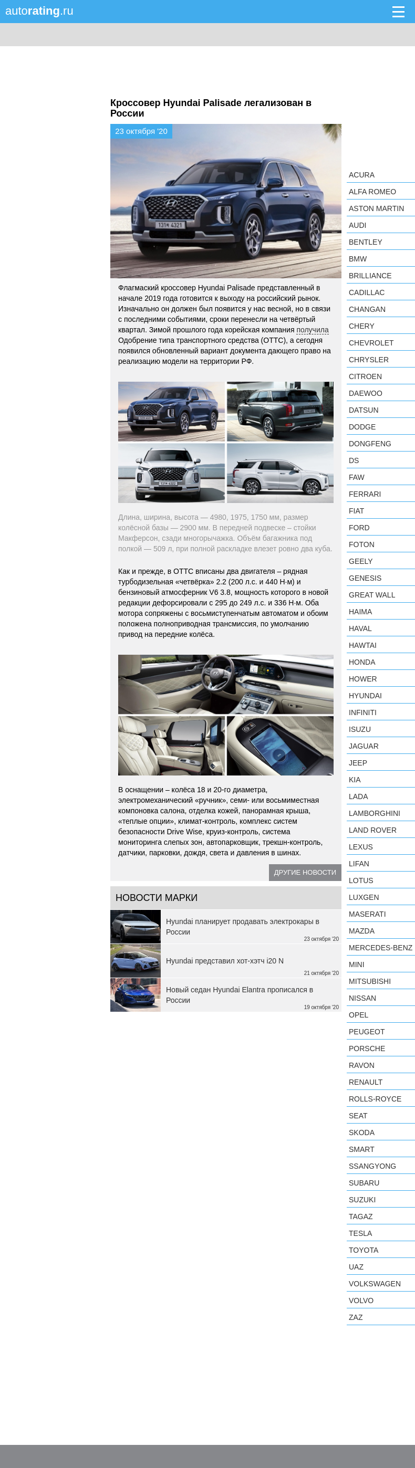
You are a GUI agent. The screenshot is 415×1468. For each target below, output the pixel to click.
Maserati (367, 914)
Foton (362, 544)
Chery (362, 326)
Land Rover (373, 830)
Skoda (362, 1132)
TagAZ (361, 1216)
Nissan (362, 998)
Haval (360, 628)
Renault (365, 1082)
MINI (357, 964)
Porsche (367, 1048)
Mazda (362, 931)
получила (312, 330)
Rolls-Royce (375, 1099)
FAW (357, 477)
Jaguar (364, 746)
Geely (361, 561)
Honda (362, 662)
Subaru (364, 1183)
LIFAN (359, 863)
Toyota (363, 1250)
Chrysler (369, 359)
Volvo (361, 1300)
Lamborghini (374, 813)
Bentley (365, 242)
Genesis (365, 578)
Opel (358, 1015)
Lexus (361, 847)
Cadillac (367, 292)
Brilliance (370, 275)
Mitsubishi (370, 981)
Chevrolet (371, 343)
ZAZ (355, 1317)
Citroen (365, 376)
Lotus (361, 880)
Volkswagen (375, 1284)
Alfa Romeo (372, 191)
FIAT (356, 511)
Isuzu (360, 729)
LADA (358, 796)
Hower (363, 679)
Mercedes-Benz (380, 947)
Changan (367, 309)
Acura (362, 175)
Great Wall (372, 595)
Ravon (362, 1065)
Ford (359, 527)
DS (354, 460)
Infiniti (363, 712)
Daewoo (365, 393)
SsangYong (372, 1166)
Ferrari (365, 494)
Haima (360, 611)
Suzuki (362, 1200)
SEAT (358, 1116)
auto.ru (39, 10)
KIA (355, 779)
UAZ (356, 1267)
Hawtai (363, 645)
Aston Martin (376, 208)
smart (362, 1149)
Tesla (360, 1233)
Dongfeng (370, 443)
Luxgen (364, 897)
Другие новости (305, 872)
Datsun (364, 410)
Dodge (362, 427)
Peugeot (367, 1031)
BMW (358, 259)
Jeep (358, 763)
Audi (357, 225)
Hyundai (365, 695)
